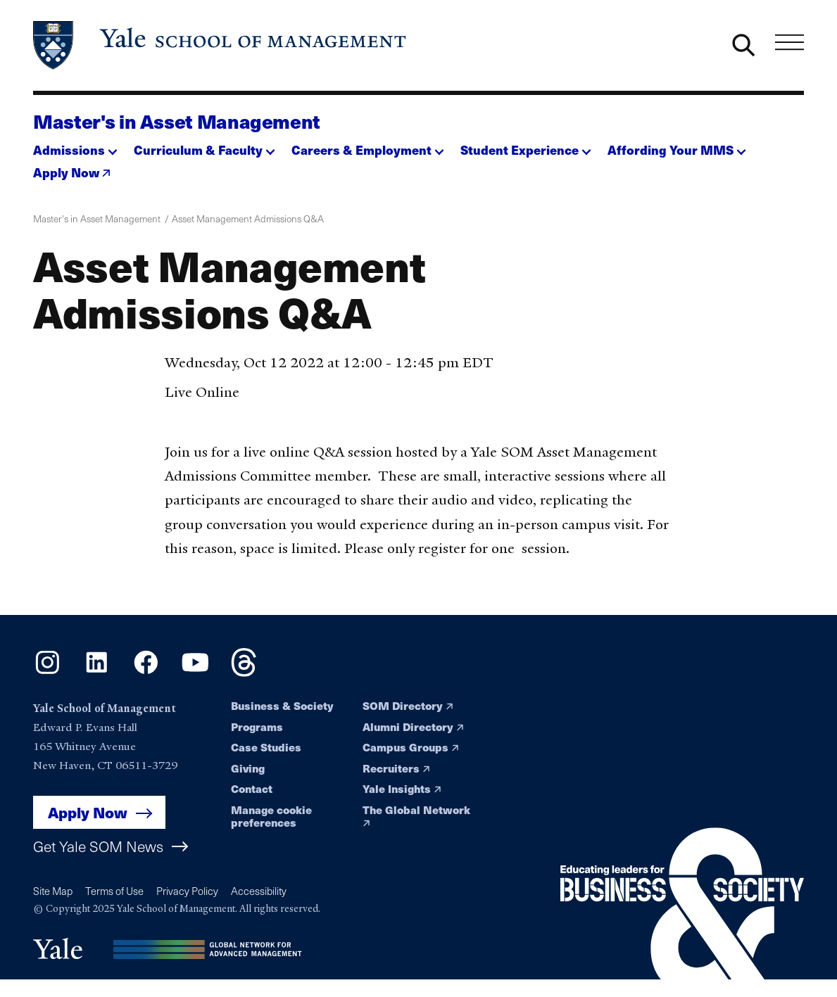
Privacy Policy (187, 891)
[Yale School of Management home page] (220, 45)
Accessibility (259, 891)
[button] (75, 146)
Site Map (53, 891)
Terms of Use (114, 891)
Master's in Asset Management (176, 120)
